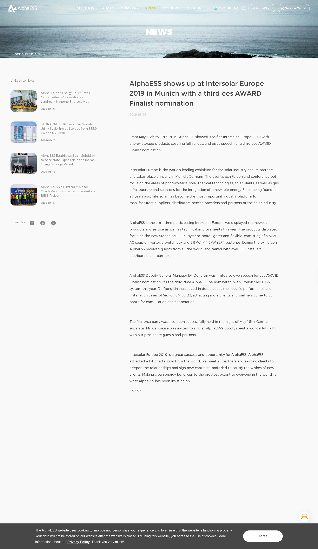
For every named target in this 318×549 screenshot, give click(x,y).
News (41, 54)
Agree (263, 536)
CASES (108, 8)
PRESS (150, 8)
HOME (17, 54)
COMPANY (130, 8)
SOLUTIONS (87, 8)
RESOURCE (172, 8)
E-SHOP (194, 8)
